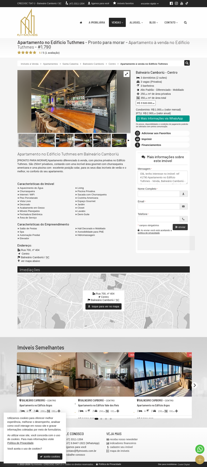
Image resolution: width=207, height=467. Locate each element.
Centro (171, 72)
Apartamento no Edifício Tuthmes (51, 42)
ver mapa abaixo (30, 261)
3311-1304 (76, 3)
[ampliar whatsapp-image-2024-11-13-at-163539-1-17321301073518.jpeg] (66, 101)
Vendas (117, 22)
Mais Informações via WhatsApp (160, 118)
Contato (171, 22)
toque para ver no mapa (103, 306)
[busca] (185, 22)
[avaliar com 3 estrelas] (27, 52)
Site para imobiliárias (167, 464)
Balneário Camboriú (150, 72)
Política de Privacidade (110, 464)
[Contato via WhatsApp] (199, 449)
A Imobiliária (97, 22)
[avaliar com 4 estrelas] (30, 52)
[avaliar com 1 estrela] (19, 52)
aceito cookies (50, 456)
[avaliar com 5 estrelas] (34, 52)
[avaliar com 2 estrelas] (23, 52)
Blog (153, 22)
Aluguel (136, 22)
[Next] (194, 385)
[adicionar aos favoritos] (68, 412)
